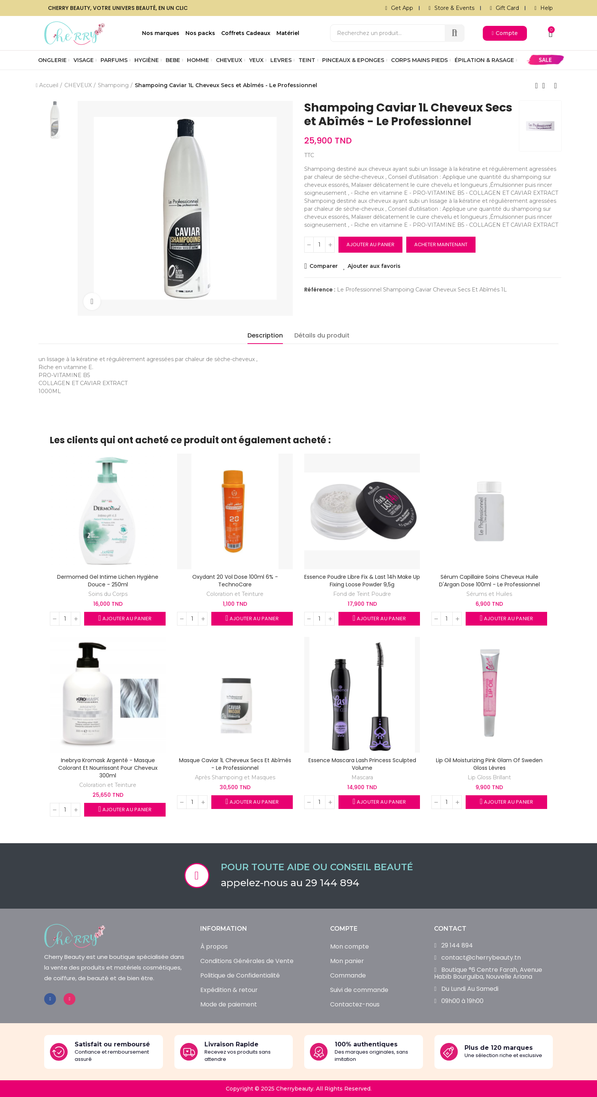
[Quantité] (319, 245)
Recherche (455, 33)
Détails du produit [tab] (322, 335)
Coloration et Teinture (234, 594)
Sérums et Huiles (489, 594)
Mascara (362, 777)
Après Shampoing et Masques (235, 777)
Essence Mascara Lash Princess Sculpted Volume (362, 764)
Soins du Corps (108, 594)
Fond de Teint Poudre (362, 594)
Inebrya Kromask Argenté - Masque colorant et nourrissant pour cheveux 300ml (108, 767)
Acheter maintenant (441, 244)
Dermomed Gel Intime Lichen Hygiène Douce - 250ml (107, 580)
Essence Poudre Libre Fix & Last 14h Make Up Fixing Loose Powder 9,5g (362, 580)
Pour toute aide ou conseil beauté (317, 867)
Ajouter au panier (370, 244)
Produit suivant (555, 85)
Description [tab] (265, 335)
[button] (505, 33)
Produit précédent (536, 85)
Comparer (323, 266)
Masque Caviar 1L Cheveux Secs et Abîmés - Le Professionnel (235, 764)
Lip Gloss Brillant (489, 777)
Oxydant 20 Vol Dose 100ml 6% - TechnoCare (235, 580)
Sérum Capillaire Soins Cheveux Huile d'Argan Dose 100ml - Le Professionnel (489, 580)
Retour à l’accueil (546, 85)
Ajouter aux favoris (374, 266)
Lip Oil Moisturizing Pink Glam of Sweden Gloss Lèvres (489, 764)
